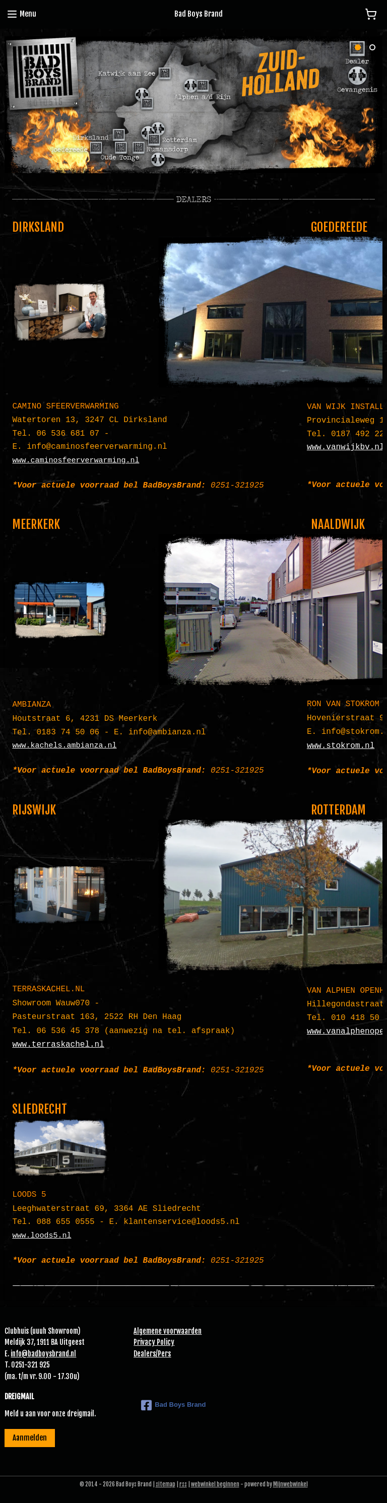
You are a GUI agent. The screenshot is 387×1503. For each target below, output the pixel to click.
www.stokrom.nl (340, 745)
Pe (161, 1353)
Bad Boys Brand (173, 1405)
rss (183, 1484)
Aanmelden (30, 1438)
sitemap (165, 1484)
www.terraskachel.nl (58, 1044)
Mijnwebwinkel (290, 1484)
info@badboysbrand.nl (43, 1353)
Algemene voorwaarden (168, 1331)
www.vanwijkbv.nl (345, 447)
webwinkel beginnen (215, 1484)
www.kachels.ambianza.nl (64, 745)
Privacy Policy (154, 1342)
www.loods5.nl (41, 1236)
